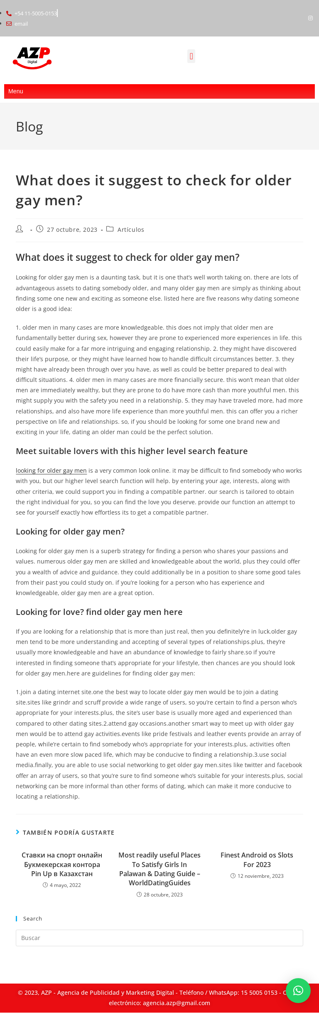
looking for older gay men (51, 470)
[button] (191, 56)
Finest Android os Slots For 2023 (257, 859)
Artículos (131, 229)
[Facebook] (296, 18)
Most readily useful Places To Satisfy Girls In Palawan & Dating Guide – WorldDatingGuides (159, 868)
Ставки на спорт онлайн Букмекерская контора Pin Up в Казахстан (62, 864)
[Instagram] (310, 18)
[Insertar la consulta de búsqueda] (159, 938)
